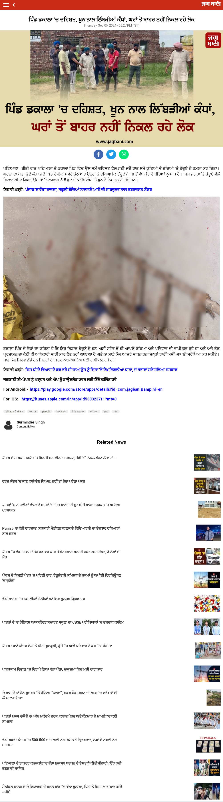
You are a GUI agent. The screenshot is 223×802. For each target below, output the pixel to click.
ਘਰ (115, 411)
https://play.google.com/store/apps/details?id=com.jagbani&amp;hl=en (96, 389)
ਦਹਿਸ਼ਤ (94, 411)
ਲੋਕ (106, 411)
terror (32, 411)
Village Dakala (14, 411)
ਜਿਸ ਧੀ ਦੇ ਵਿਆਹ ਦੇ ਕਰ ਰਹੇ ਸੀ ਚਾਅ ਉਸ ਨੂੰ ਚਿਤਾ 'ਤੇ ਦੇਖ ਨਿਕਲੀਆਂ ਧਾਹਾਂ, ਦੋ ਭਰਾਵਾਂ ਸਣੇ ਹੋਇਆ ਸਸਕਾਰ (101, 369)
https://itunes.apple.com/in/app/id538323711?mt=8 (69, 399)
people (46, 411)
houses (61, 411)
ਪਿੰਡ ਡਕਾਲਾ (78, 411)
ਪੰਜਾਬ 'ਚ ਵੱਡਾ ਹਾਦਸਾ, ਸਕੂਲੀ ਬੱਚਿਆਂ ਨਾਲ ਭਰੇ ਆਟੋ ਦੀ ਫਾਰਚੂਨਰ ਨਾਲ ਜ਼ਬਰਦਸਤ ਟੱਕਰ (88, 189)
